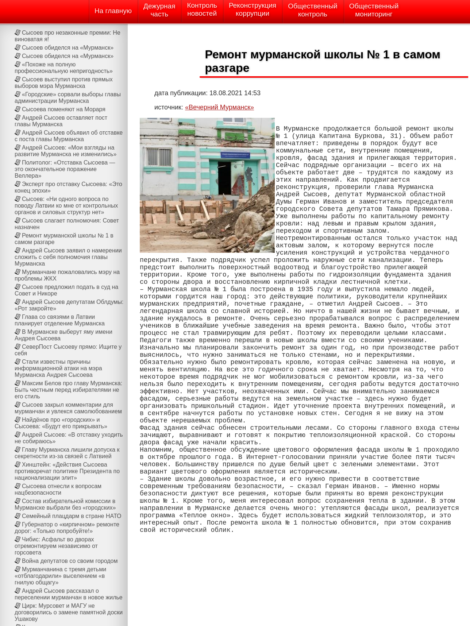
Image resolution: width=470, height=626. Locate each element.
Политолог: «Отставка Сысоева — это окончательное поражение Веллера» (65, 169)
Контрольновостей (202, 9)
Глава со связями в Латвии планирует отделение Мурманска (60, 320)
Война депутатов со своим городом (70, 561)
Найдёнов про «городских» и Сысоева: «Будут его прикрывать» (61, 423)
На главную (113, 11)
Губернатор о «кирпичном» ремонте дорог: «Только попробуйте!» (67, 527)
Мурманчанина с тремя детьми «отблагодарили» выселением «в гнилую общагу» (60, 576)
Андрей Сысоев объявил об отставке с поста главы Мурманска (69, 136)
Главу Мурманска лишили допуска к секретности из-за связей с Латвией (67, 453)
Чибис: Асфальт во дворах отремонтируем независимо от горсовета (56, 546)
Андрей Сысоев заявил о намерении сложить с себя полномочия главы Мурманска (68, 257)
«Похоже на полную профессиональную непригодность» (64, 67)
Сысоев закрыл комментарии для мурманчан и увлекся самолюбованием (68, 408)
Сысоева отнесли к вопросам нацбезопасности (58, 489)
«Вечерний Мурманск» (219, 107)
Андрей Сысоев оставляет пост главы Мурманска (61, 121)
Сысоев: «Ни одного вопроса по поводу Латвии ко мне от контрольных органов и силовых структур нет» (66, 205)
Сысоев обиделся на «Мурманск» (67, 48)
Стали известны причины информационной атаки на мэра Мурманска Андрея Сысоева (58, 368)
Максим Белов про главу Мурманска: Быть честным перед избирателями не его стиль (68, 389)
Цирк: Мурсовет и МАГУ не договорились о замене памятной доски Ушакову (69, 612)
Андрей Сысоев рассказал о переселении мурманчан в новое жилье (69, 594)
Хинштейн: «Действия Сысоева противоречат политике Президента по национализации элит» (67, 471)
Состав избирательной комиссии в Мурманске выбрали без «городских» (65, 504)
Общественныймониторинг (374, 10)
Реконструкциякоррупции (252, 9)
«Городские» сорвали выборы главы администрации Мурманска (68, 97)
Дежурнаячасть (159, 10)
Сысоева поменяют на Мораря (63, 109)
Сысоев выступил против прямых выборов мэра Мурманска (64, 82)
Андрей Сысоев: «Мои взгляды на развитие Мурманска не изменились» (65, 150)
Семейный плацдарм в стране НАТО (71, 516)
